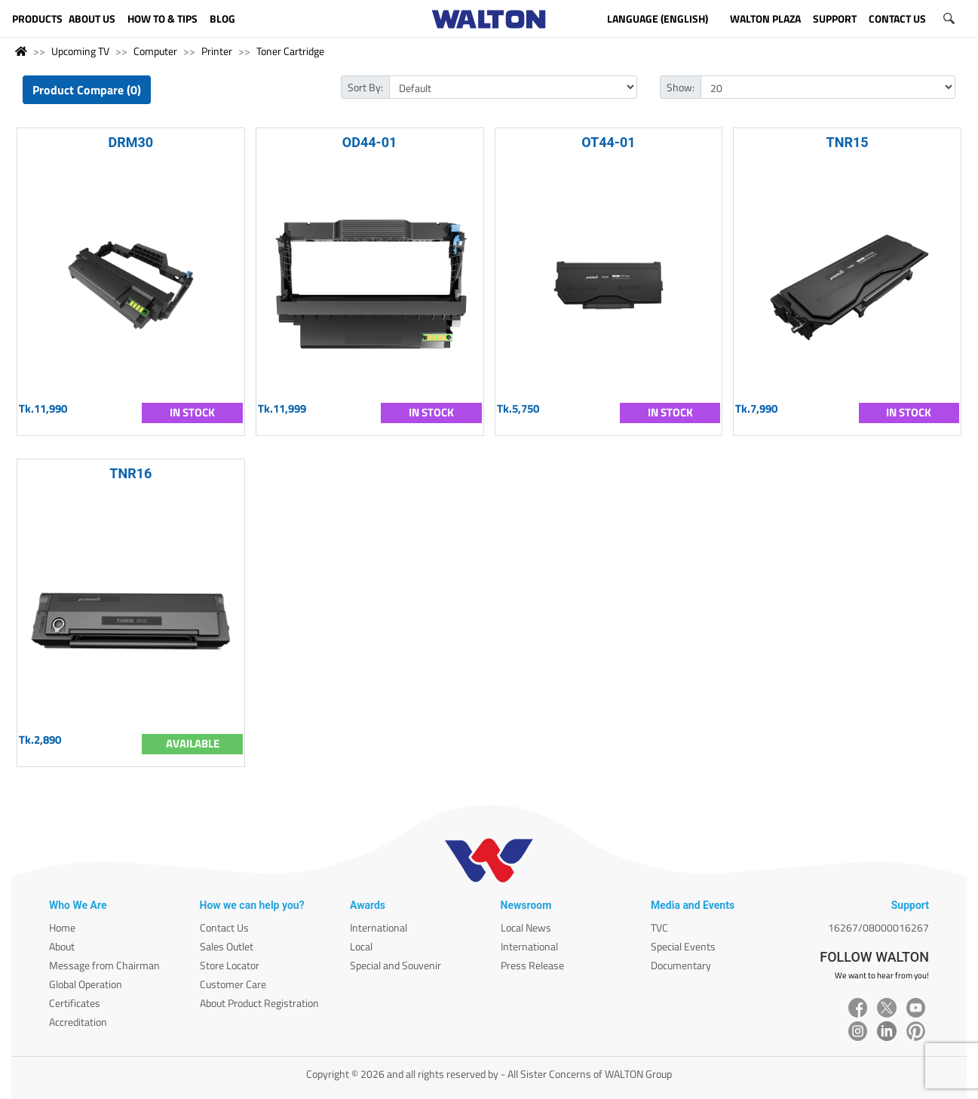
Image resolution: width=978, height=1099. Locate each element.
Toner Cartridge (290, 51)
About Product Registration (259, 1003)
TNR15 (847, 142)
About (62, 946)
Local (361, 946)
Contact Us (224, 927)
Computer (155, 51)
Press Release (532, 965)
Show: (680, 87)
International (378, 927)
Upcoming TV (80, 51)
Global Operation (85, 984)
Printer (216, 51)
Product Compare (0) (86, 90)
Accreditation (78, 1022)
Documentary (681, 965)
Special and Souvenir (395, 965)
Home (62, 927)
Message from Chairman (104, 965)
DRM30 (131, 142)
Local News (526, 927)
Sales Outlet (226, 946)
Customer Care (233, 984)
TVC (659, 927)
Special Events (683, 946)
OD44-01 (369, 142)
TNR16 (130, 473)
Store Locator (229, 965)
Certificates (74, 1003)
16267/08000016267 (878, 927)
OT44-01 (608, 142)
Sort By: (365, 87)
